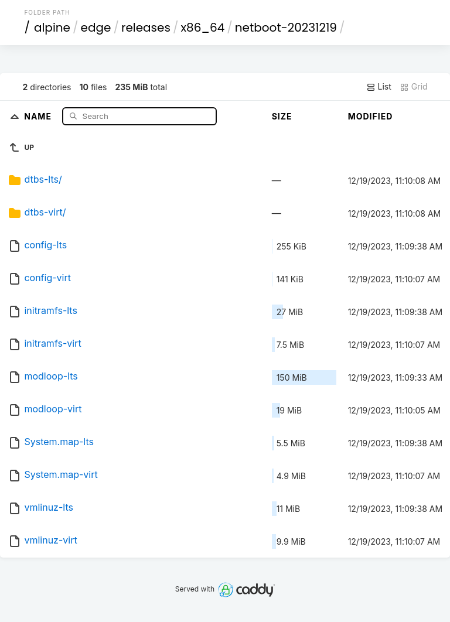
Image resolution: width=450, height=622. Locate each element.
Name (39, 116)
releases (146, 27)
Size (282, 116)
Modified (370, 116)
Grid (414, 86)
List (378, 86)
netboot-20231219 (286, 27)
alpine (52, 27)
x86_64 (202, 27)
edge (96, 27)
